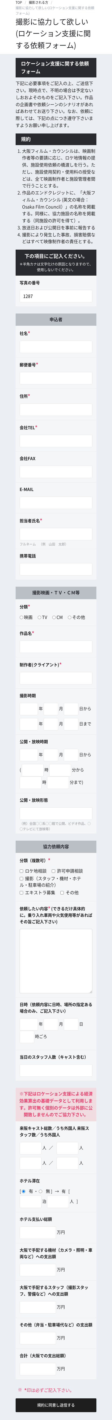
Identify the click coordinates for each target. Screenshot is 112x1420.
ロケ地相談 (33, 871)
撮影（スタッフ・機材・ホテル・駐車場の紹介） (50, 881)
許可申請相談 (67, 871)
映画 (28, 617)
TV (44, 617)
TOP (19, 2)
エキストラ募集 (37, 892)
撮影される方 (38, 2)
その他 (78, 617)
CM (60, 617)
